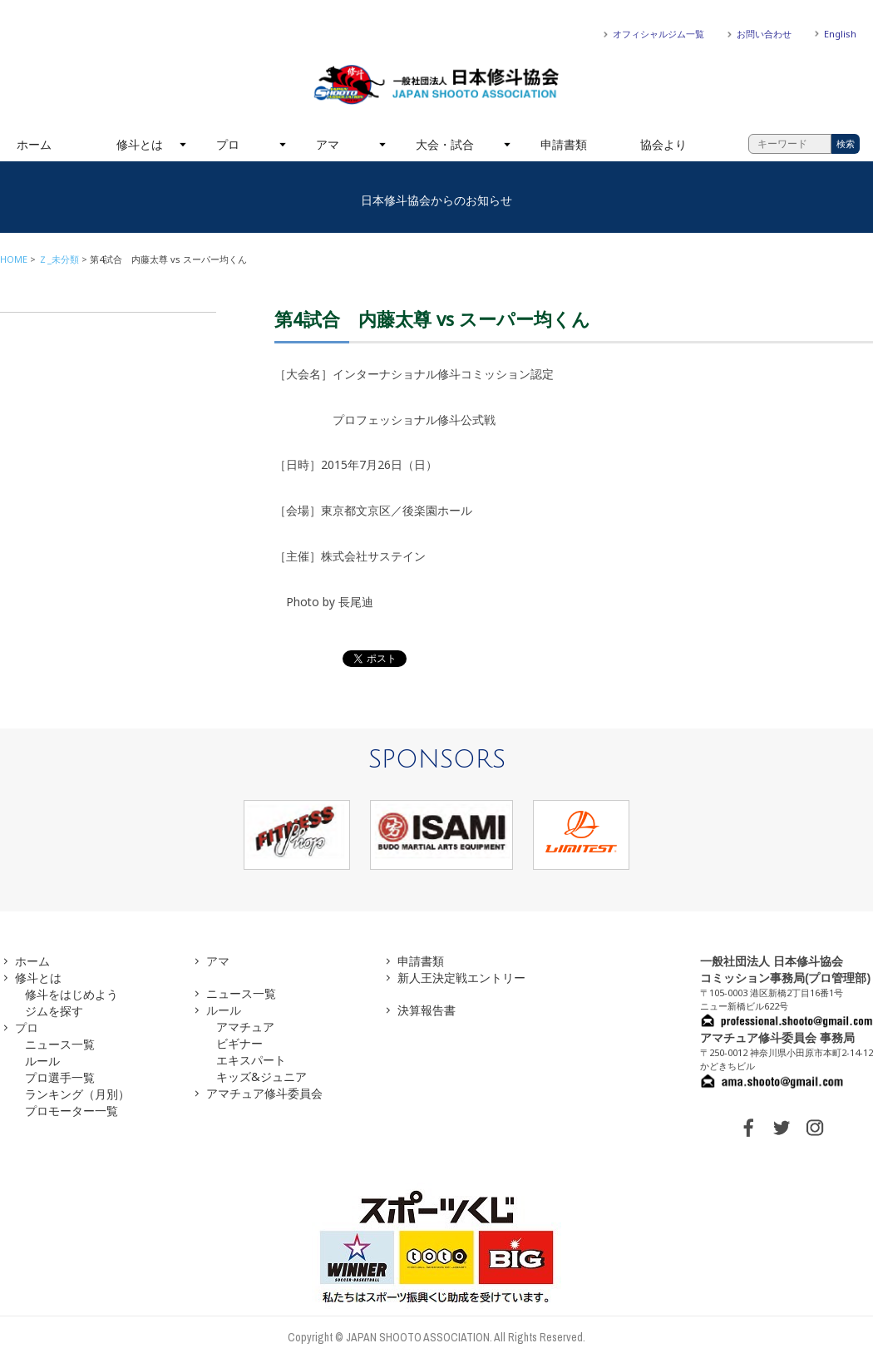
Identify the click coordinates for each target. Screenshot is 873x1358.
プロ (227, 144)
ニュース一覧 (60, 1044)
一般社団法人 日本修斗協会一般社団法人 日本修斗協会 (436, 84)
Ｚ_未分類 (58, 259)
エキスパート (251, 1060)
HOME (13, 259)
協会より (663, 144)
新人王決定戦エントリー (461, 977)
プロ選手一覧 (60, 1077)
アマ (327, 144)
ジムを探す (54, 1011)
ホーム (34, 144)
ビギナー (239, 1043)
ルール (42, 1061)
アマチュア (245, 1027)
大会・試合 (445, 144)
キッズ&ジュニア (261, 1076)
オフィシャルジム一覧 (658, 33)
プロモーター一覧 (71, 1110)
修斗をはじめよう (71, 994)
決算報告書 (426, 1010)
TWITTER (781, 1127)
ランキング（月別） (77, 1094)
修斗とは (139, 144)
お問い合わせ (764, 33)
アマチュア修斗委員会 (264, 1093)
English (840, 33)
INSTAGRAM (814, 1127)
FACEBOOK (748, 1127)
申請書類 (563, 144)
